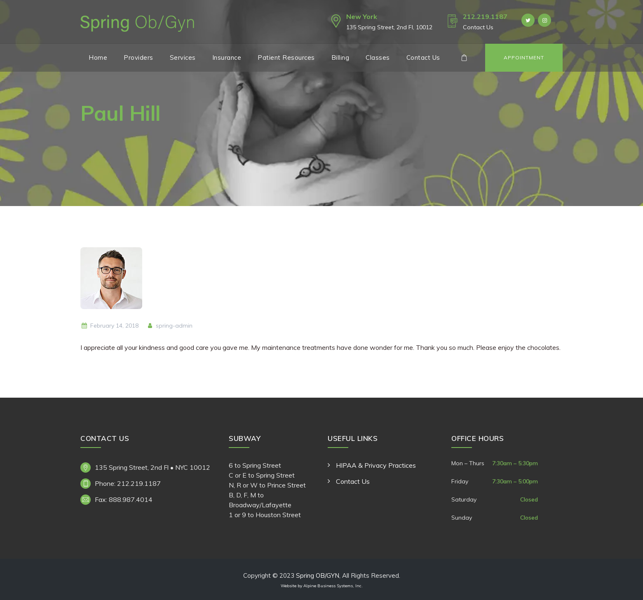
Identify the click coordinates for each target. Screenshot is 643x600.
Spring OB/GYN (317, 575)
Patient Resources (286, 57)
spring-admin (169, 325)
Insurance (227, 57)
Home (98, 57)
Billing (340, 57)
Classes (378, 57)
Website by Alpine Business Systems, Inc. (322, 585)
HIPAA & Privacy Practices (376, 465)
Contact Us (423, 57)
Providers (138, 57)
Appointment (524, 57)
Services (183, 57)
